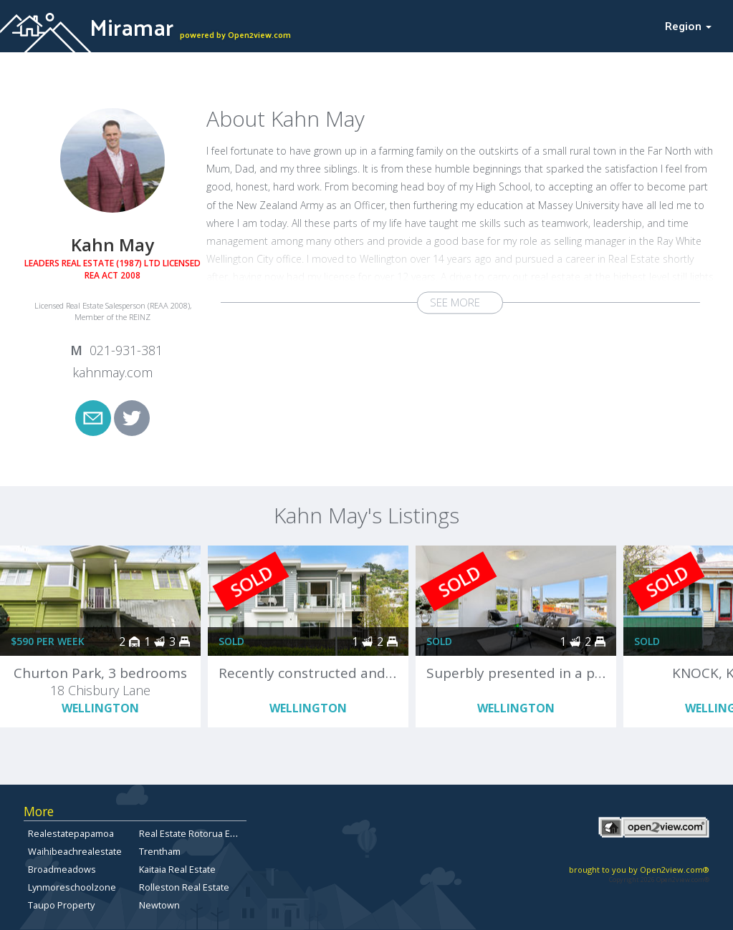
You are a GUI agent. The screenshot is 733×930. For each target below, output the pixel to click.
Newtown (159, 904)
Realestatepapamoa (71, 833)
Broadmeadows (62, 869)
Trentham (160, 851)
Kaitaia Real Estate (177, 869)
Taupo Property (61, 904)
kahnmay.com (112, 372)
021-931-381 (126, 350)
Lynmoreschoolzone (72, 887)
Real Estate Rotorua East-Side (202, 833)
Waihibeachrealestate (75, 851)
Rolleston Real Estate (184, 887)
